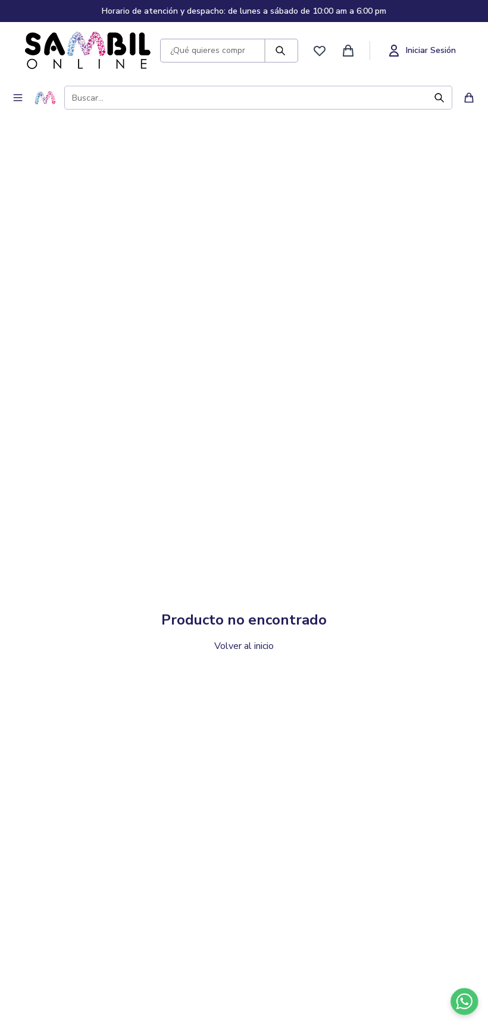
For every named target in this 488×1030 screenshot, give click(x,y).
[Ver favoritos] (319, 51)
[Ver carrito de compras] (348, 51)
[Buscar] (286, 50)
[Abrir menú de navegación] (18, 97)
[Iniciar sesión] (421, 51)
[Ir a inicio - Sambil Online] (88, 50)
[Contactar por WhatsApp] (464, 1001)
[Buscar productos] (205, 50)
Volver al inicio (244, 646)
